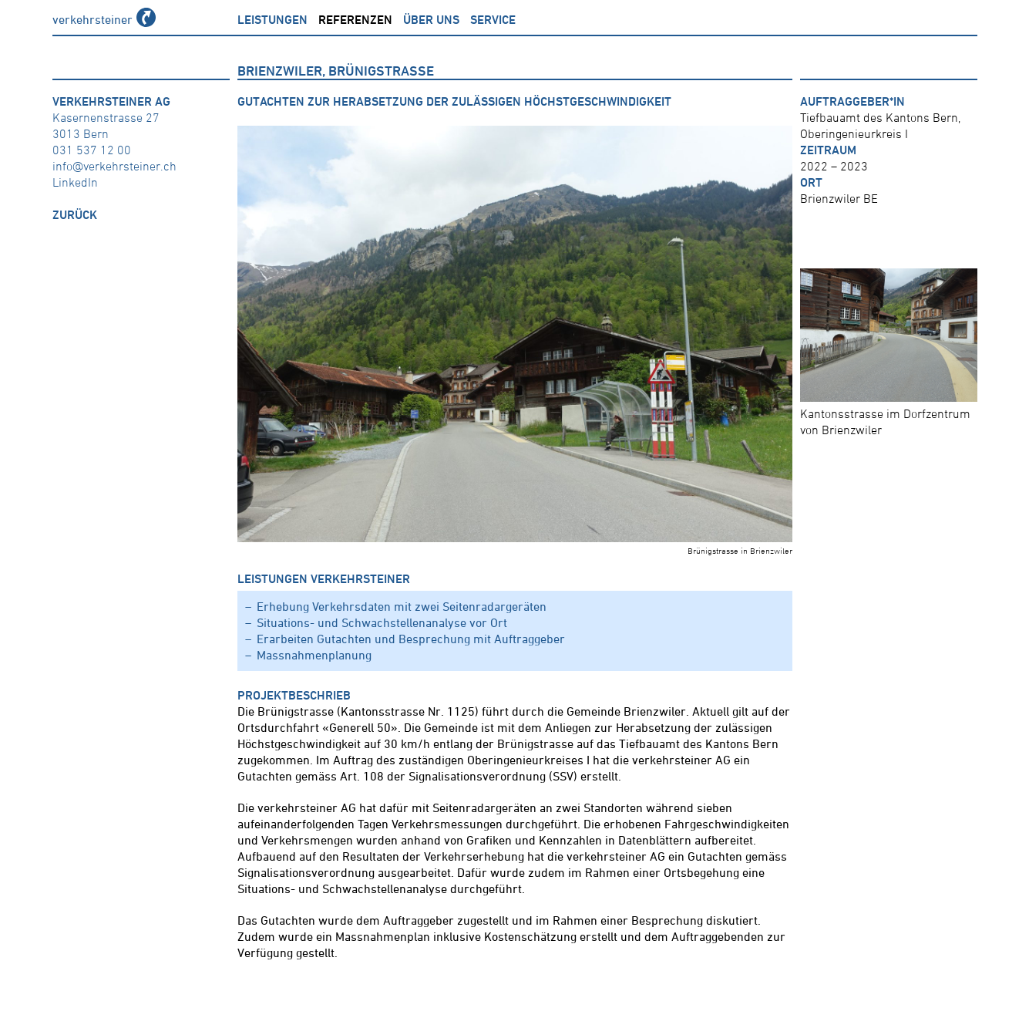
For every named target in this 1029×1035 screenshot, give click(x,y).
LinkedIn (75, 182)
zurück (74, 214)
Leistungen (272, 19)
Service (493, 19)
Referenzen (355, 19)
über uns (431, 19)
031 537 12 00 (91, 150)
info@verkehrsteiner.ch (114, 166)
